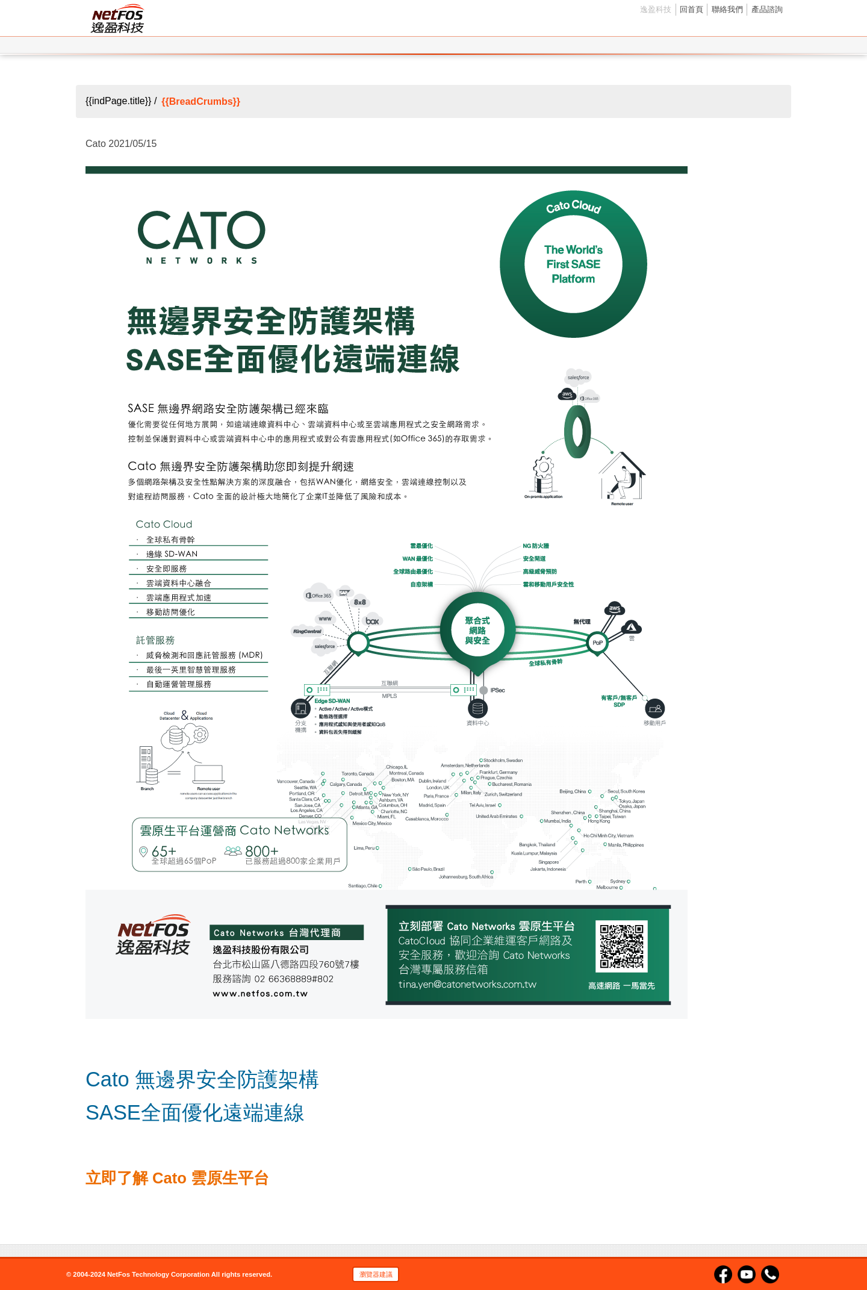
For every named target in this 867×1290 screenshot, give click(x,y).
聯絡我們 (727, 9)
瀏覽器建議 (376, 1274)
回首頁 (691, 9)
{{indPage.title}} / (121, 101)
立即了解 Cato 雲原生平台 (177, 1178)
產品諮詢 (767, 9)
